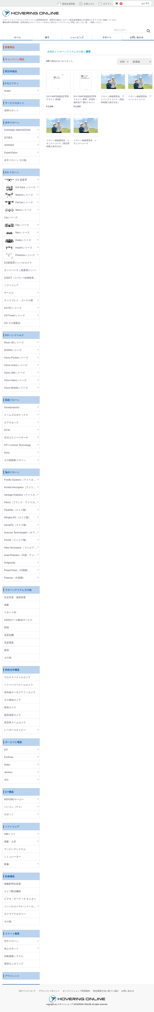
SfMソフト (9, 834)
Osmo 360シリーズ (14, 373)
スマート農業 (12, 934)
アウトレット (12, 976)
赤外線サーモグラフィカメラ (19, 692)
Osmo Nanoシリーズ (15, 380)
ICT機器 (9, 792)
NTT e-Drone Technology (17, 445)
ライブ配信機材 (12, 891)
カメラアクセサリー (15, 914)
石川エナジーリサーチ (16, 437)
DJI (6, 749)
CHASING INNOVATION (17, 130)
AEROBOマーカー (14, 799)
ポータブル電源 (13, 742)
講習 (6, 650)
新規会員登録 (66, 4)
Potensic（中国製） (14, 578)
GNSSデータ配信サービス (18, 620)
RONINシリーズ (13, 350)
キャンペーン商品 (14, 59)
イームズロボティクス (16, 415)
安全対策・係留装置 (15, 597)
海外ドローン (12, 472)
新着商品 (10, 47)
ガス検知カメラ (12, 700)
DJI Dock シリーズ (19, 187)
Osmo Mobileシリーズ (16, 388)
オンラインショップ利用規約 (76, 991)
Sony (6, 453)
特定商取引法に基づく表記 (105, 991)
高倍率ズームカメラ (15, 722)
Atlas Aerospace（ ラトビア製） (21, 547)
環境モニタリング (13, 964)
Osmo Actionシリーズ (15, 365)
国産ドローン (12, 400)
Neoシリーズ (16, 232)
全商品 (50, 51)
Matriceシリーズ (18, 195)
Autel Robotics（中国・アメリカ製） (22, 555)
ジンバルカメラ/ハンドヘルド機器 (22, 906)
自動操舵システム (13, 956)
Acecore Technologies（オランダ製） (22, 532)
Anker (7, 765)
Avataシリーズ (17, 240)
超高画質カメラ (12, 715)
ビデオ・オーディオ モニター (20, 899)
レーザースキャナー (15, 730)
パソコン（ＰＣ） (13, 807)
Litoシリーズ (11, 217)
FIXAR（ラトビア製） (16, 540)
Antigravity (9, 563)
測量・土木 (10, 841)
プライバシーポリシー (49, 991)
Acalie (7, 91)
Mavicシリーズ (17, 210)
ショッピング (77, 37)
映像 (6, 864)
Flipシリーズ (16, 225)
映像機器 (10, 876)
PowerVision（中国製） (16, 570)
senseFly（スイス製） (16, 525)
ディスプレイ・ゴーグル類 (18, 300)
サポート (106, 37)
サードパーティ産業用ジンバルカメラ (22, 270)
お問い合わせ (136, 37)
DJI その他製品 (12, 323)
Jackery (8, 772)
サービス (9, 293)
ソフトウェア (11, 285)
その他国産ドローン (15, 460)
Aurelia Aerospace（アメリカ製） (22, 487)
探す (47, 37)
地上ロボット (11, 948)
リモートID (10, 612)
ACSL (7, 430)
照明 (6, 627)
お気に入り (86, 4)
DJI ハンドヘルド (14, 335)
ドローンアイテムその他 (18, 590)
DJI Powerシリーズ (14, 315)
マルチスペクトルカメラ (17, 677)
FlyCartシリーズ (18, 202)
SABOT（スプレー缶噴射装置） (21, 278)
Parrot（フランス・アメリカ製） (22, 502)
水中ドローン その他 (15, 160)
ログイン (105, 4)
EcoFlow (8, 757)
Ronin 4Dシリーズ (14, 342)
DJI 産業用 (15, 180)
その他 (7, 658)
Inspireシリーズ (18, 247)
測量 (6, 605)
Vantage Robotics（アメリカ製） (22, 495)
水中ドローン (12, 123)
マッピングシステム (15, 849)
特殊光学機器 (12, 670)
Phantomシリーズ (19, 255)
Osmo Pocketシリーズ (16, 358)
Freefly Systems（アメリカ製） (21, 480)
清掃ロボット (11, 110)
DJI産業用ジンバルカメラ (18, 263)
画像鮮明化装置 (12, 884)
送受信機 (9, 635)
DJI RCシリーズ (13, 308)
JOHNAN (9, 145)
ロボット (9, 814)
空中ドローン (11, 941)
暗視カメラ (10, 707)
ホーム (17, 37)
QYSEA (8, 137)
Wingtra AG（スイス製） (17, 517)
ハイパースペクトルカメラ (18, 685)
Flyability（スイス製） (16, 510)
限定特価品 (11, 71)
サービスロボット (14, 103)
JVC (6, 780)
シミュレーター (12, 857)
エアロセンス (11, 422)
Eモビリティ (12, 83)
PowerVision (10, 153)
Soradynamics (11, 407)
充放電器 (9, 642)
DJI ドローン (12, 172)
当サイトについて (27, 991)
